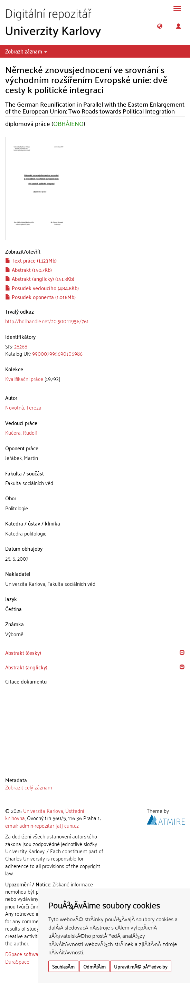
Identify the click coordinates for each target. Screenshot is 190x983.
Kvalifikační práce (24, 378)
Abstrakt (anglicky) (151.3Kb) (39, 278)
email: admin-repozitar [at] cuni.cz (42, 825)
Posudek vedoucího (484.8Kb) (42, 288)
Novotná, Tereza (23, 407)
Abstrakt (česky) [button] (23, 652)
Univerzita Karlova (43, 810)
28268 (20, 346)
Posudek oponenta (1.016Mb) (40, 297)
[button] (159, 26)
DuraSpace (17, 961)
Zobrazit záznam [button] (26, 51)
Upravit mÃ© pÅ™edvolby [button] (141, 966)
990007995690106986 (57, 353)
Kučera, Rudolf (21, 432)
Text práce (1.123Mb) (31, 260)
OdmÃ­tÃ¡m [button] (94, 966)
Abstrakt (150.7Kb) (28, 269)
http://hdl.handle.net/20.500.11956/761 (47, 321)
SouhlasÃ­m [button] (63, 966)
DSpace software (24, 954)
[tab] (95, 350)
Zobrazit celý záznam (28, 787)
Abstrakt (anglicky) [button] (26, 667)
